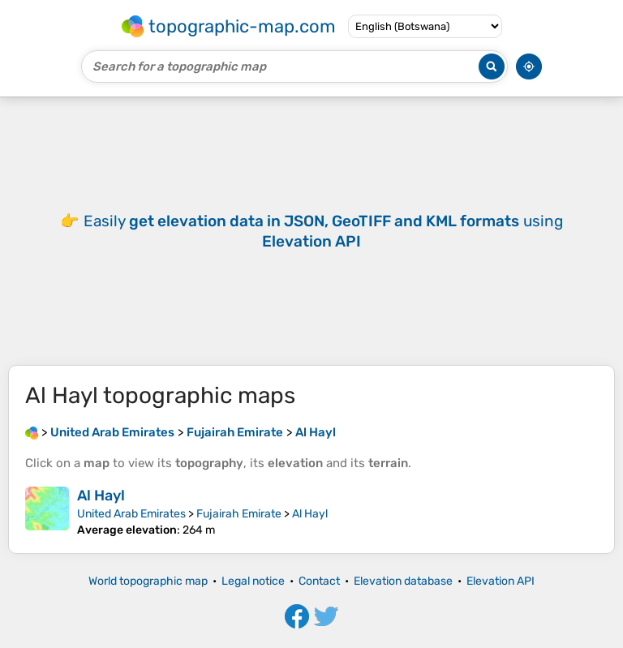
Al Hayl (101, 495)
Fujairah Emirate (238, 514)
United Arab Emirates (131, 514)
